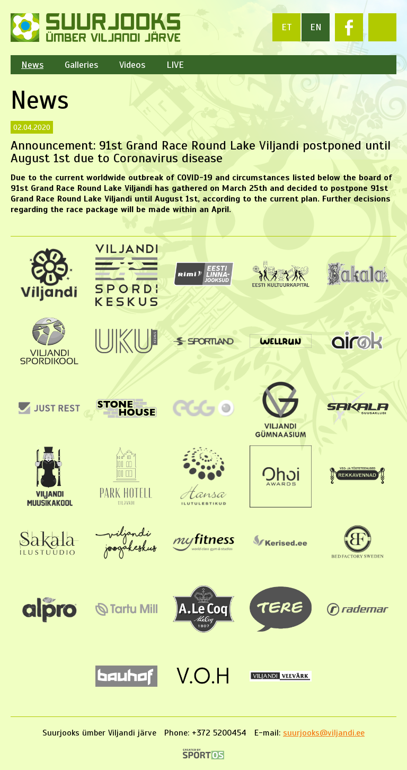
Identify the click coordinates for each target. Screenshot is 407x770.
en (316, 27)
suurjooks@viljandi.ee (324, 733)
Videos (132, 65)
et (286, 27)
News (32, 65)
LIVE (175, 65)
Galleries (81, 65)
